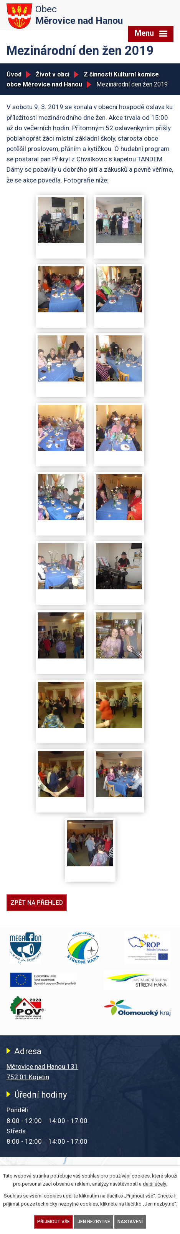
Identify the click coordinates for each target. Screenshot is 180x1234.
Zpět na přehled (36, 902)
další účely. (155, 1184)
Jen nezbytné (94, 1221)
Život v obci (52, 74)
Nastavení (130, 1221)
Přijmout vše (53, 1221)
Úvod (14, 74)
